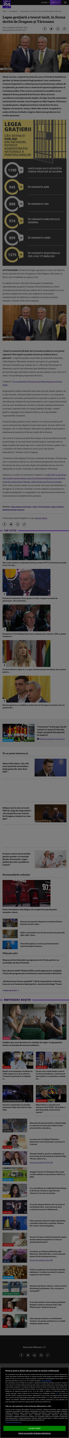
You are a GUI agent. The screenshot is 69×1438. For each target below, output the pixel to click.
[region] (34, 1402)
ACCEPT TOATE (34, 1428)
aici (57, 1393)
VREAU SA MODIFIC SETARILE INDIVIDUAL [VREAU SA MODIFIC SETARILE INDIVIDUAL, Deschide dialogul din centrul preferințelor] (34, 1433)
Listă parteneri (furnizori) (13, 1422)
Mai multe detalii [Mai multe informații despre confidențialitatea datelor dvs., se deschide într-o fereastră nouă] (46, 1380)
